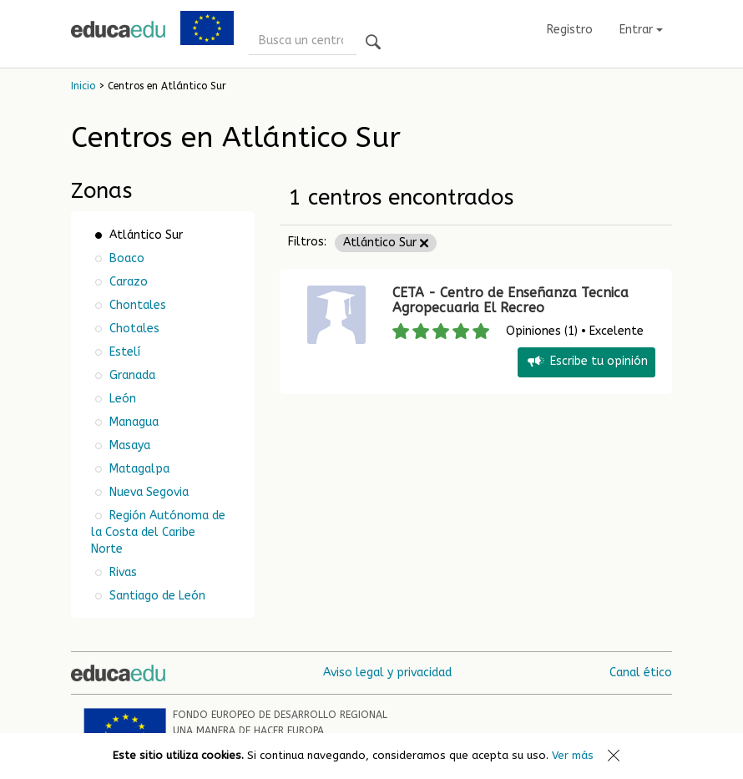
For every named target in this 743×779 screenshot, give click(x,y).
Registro (570, 30)
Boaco (125, 258)
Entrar (641, 30)
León (121, 399)
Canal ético (640, 672)
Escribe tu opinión (586, 362)
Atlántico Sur (385, 242)
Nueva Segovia (147, 492)
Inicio (83, 86)
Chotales (132, 328)
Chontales (136, 305)
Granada (130, 375)
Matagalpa (137, 469)
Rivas (121, 572)
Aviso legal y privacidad (387, 672)
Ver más (573, 755)
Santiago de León (155, 596)
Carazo (127, 282)
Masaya (128, 445)
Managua (132, 422)
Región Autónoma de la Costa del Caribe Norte (158, 532)
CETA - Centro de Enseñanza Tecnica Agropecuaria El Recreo (510, 300)
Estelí (123, 352)
